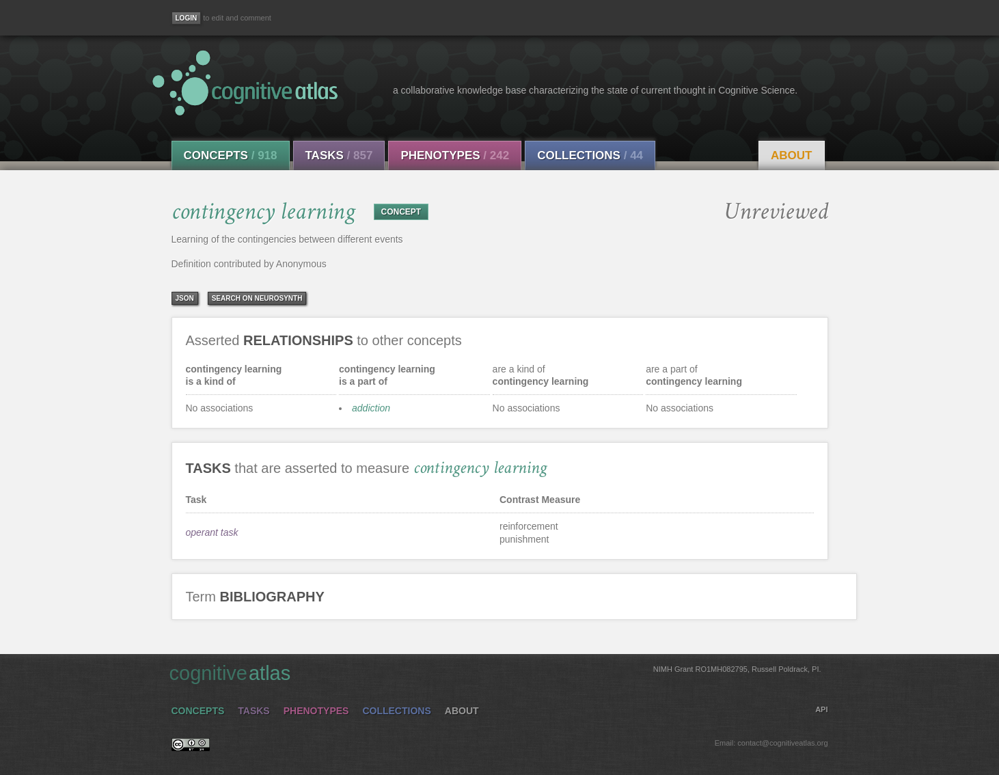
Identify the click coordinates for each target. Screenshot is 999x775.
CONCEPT (401, 212)
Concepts (230, 155)
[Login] (187, 18)
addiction (371, 408)
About (791, 155)
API (821, 709)
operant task (212, 532)
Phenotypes (454, 155)
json (185, 298)
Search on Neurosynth (257, 298)
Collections (590, 155)
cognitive (495, 672)
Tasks (339, 155)
